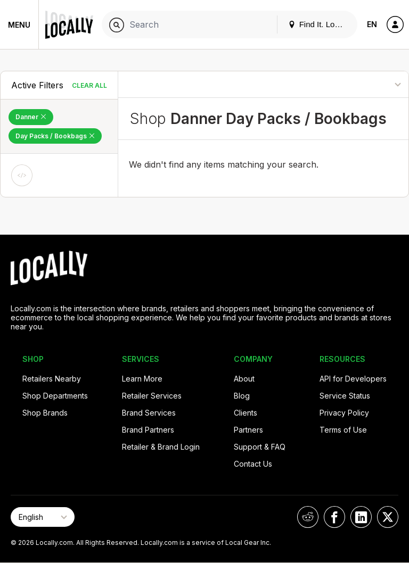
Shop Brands (45, 412)
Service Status (345, 395)
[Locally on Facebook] (334, 517)
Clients (245, 412)
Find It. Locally (319, 24)
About (244, 378)
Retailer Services (152, 395)
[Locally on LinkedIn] (361, 517)
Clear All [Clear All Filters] (89, 85)
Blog (242, 395)
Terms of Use (343, 429)
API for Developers (353, 378)
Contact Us (253, 463)
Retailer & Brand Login (161, 446)
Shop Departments (55, 395)
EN (372, 24)
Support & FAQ (259, 446)
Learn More (142, 378)
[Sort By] (361, 84)
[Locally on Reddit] (307, 517)
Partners (248, 429)
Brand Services (149, 412)
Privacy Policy (344, 412)
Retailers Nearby (51, 378)
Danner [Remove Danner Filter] (30, 117)
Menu (19, 24)
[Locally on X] (387, 517)
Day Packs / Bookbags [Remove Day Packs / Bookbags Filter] (55, 136)
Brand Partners (148, 429)
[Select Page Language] (43, 517)
